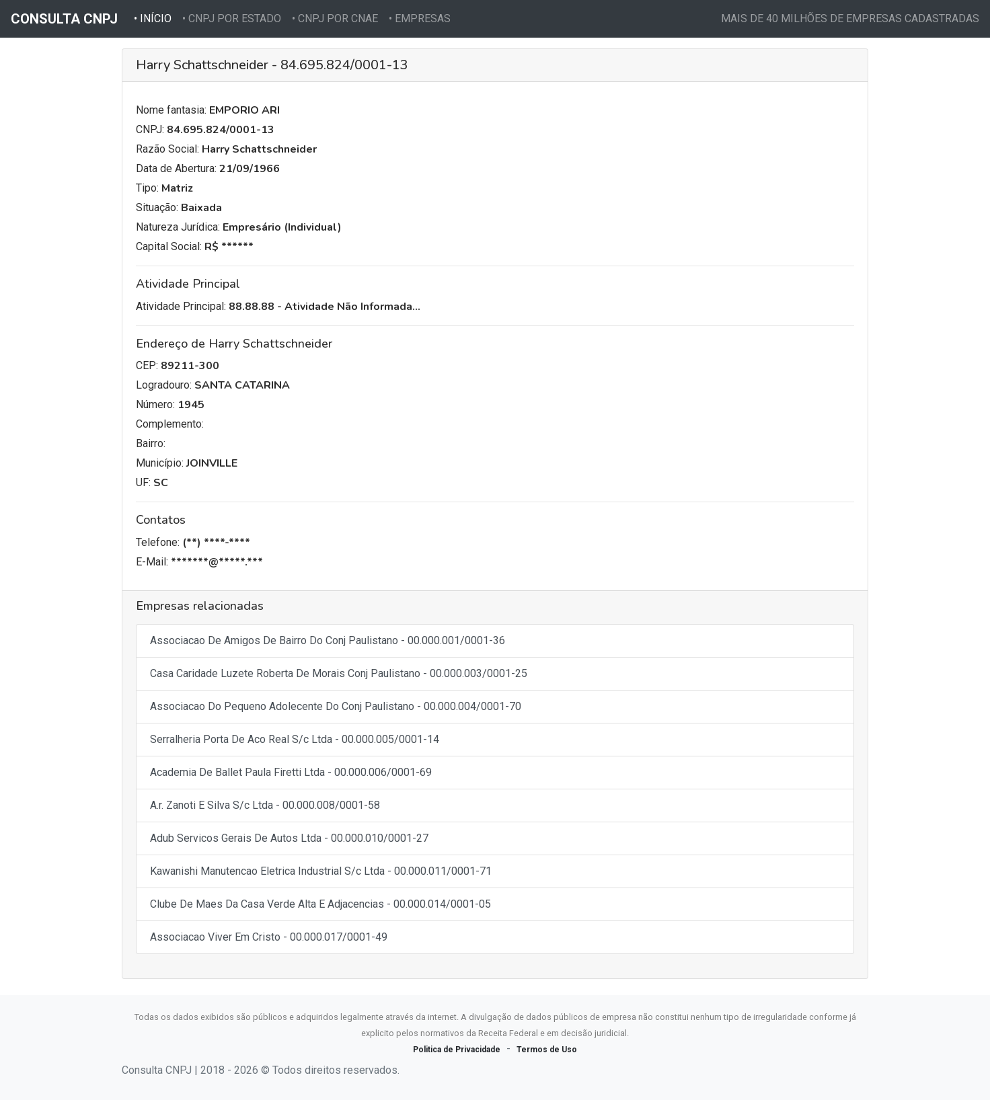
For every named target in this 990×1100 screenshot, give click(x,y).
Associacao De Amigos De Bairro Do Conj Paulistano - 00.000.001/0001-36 (327, 640)
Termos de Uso (547, 1049)
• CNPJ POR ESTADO (231, 18)
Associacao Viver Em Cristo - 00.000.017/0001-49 (268, 937)
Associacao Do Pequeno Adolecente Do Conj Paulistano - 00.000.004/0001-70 (335, 706)
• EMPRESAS (420, 18)
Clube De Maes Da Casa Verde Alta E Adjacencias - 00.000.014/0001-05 (320, 904)
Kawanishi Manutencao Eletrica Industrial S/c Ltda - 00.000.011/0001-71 (321, 871)
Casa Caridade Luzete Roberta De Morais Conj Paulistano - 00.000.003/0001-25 (338, 673)
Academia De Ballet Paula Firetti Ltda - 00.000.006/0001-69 (291, 772)
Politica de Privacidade (456, 1049)
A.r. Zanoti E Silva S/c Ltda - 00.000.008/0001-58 (265, 805)
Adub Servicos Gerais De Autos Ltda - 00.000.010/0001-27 (289, 838)
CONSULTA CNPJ (64, 19)
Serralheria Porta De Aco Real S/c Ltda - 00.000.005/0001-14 (294, 739)
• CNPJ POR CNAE (335, 18)
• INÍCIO (155, 17)
